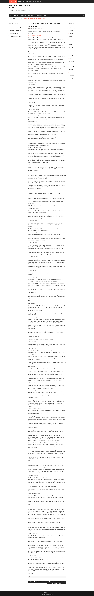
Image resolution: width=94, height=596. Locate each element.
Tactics (70, 72)
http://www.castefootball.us (34, 35)
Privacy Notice (16, 15)
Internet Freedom (73, 55)
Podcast (71, 64)
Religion (71, 69)
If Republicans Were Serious (16, 36)
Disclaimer (23, 15)
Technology (71, 75)
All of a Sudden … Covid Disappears (33, 1)
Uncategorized (72, 78)
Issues (70, 58)
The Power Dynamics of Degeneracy (18, 39)
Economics (71, 41)
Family (70, 44)
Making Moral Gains (14, 33)
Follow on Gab (38, 15)
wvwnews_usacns (39, 28)
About (45, 15)
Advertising (30, 15)
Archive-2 (71, 36)
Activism (71, 30)
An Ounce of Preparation (15, 30)
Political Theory (72, 66)
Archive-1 (32, 576)
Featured (71, 47)
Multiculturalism (72, 61)
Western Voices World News (19, 6)
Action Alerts (72, 27)
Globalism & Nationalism (74, 50)
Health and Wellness (73, 53)
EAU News (71, 39)
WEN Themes (50, 594)
